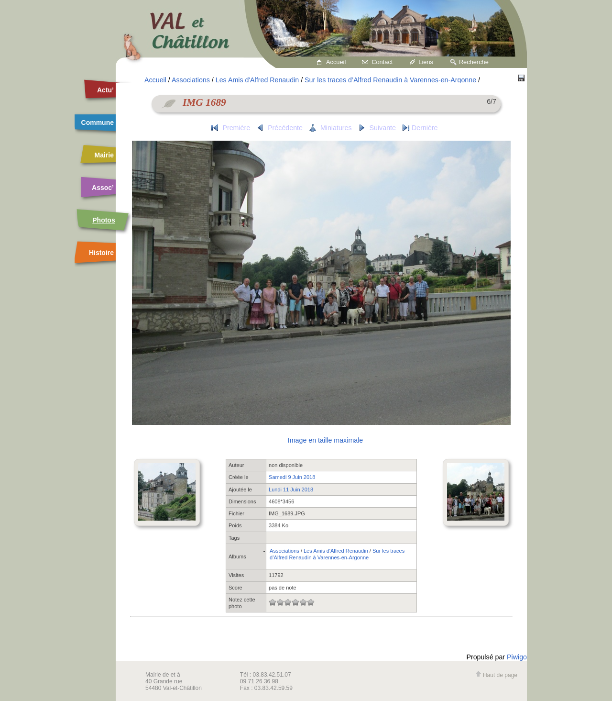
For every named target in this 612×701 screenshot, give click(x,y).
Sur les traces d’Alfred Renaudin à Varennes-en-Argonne (390, 80)
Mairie (104, 155)
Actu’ (105, 90)
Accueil (336, 62)
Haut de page (496, 675)
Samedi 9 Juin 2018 (292, 477)
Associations (191, 80)
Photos (103, 220)
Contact (382, 62)
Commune (97, 122)
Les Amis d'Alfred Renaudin (257, 80)
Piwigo (517, 657)
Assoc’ (103, 187)
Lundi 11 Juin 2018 (291, 489)
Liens (425, 62)
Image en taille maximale (325, 440)
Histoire (101, 252)
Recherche (474, 62)
